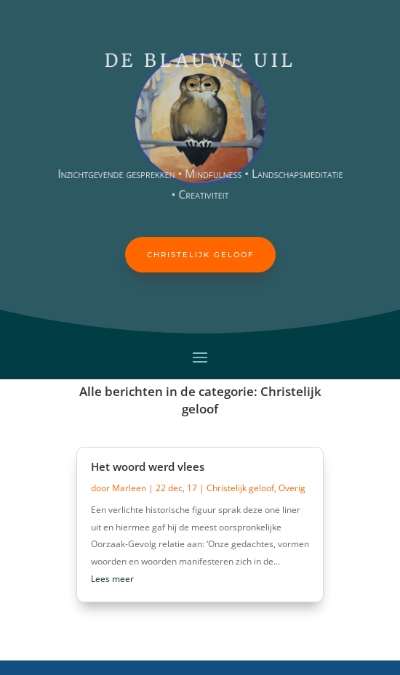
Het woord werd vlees (147, 466)
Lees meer (112, 579)
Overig (292, 488)
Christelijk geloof (200, 254)
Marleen (129, 488)
